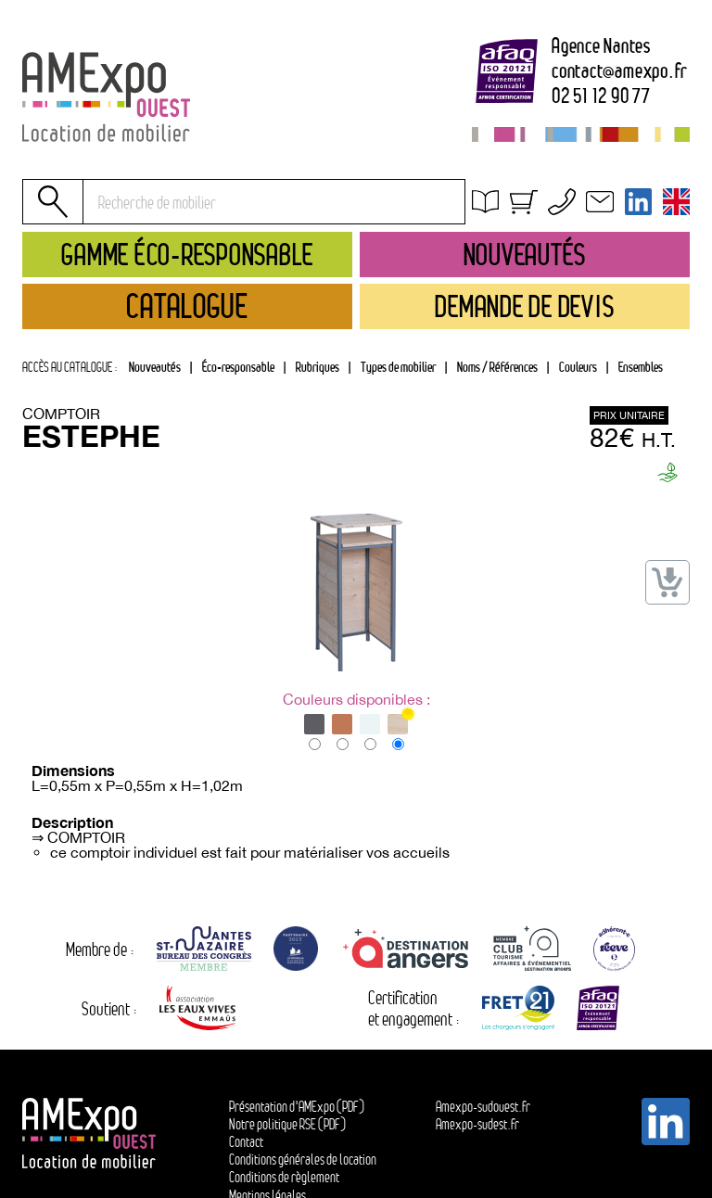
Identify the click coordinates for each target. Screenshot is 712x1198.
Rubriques (317, 367)
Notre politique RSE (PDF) (287, 1124)
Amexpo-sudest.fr (477, 1124)
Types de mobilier (398, 367)
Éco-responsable (238, 367)
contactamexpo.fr (620, 71)
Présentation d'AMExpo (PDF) (296, 1106)
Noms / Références (497, 367)
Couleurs (578, 367)
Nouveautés (155, 367)
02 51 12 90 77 (601, 96)
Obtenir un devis (533, 205)
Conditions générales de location (580, 226)
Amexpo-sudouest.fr (483, 1106)
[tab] (317, 367)
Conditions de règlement (284, 1177)
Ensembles (640, 367)
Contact (246, 1142)
